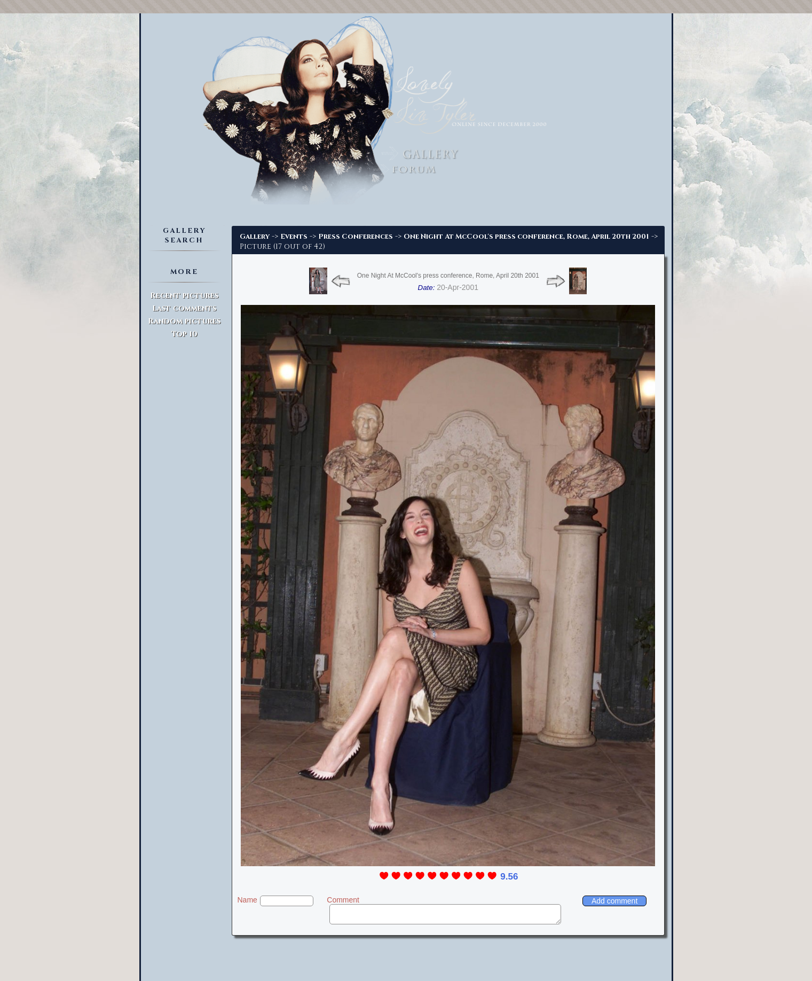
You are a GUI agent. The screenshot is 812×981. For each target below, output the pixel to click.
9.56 (509, 877)
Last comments (184, 308)
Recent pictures (184, 296)
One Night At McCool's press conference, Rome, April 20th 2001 (526, 236)
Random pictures (184, 321)
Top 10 (184, 334)
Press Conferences (355, 236)
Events (294, 236)
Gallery (255, 236)
